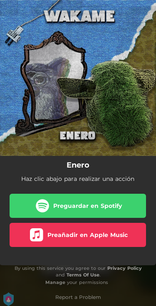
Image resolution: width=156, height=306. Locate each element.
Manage (55, 282)
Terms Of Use (83, 275)
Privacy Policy (124, 268)
